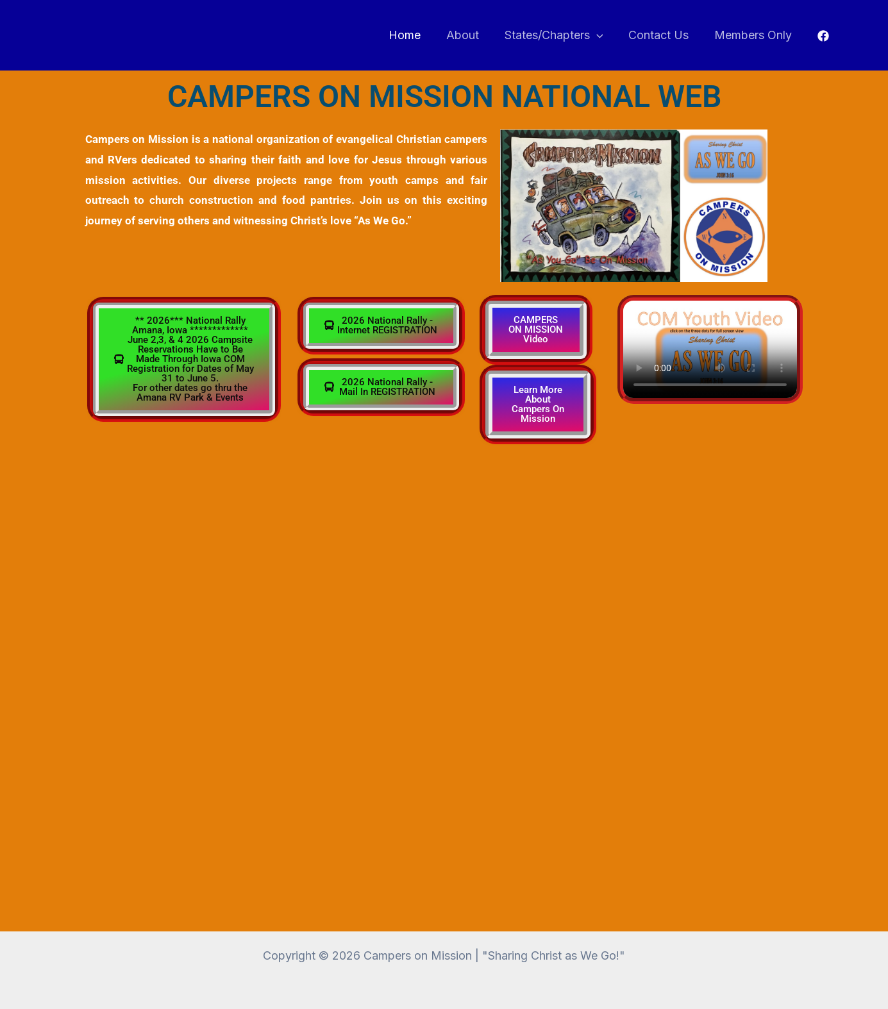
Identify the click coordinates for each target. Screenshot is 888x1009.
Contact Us (662, 35)
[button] (602, 35)
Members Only (754, 35)
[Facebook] (823, 36)
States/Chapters (559, 35)
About (471, 35)
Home (415, 35)
